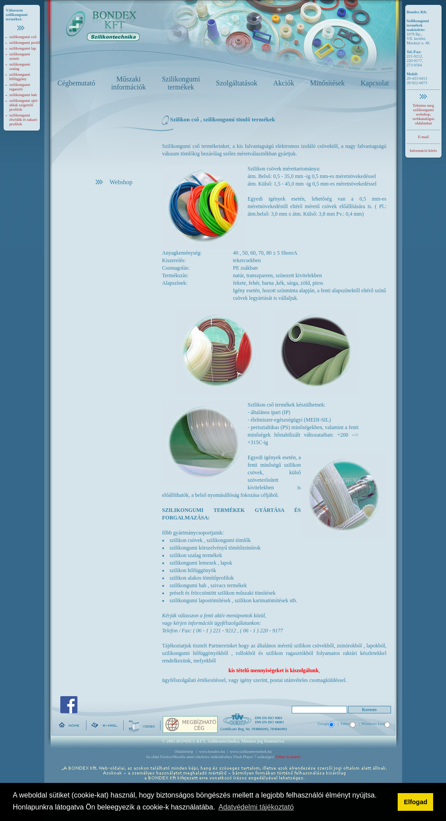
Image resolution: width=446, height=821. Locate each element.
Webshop (114, 182)
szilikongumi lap (22, 48)
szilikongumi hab (23, 95)
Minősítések (327, 83)
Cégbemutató (76, 83)
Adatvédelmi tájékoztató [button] (256, 807)
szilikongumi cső (22, 37)
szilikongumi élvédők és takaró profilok (23, 119)
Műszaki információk (128, 83)
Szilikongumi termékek (181, 83)
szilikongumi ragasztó (19, 86)
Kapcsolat (375, 83)
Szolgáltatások (236, 83)
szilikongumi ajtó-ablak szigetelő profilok (24, 105)
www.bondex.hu (212, 751)
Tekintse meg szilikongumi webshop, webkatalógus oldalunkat (423, 114)
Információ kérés (423, 150)
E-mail (423, 137)
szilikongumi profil (24, 42)
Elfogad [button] (415, 802)
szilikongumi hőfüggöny (19, 76)
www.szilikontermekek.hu (250, 751)
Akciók (283, 83)
